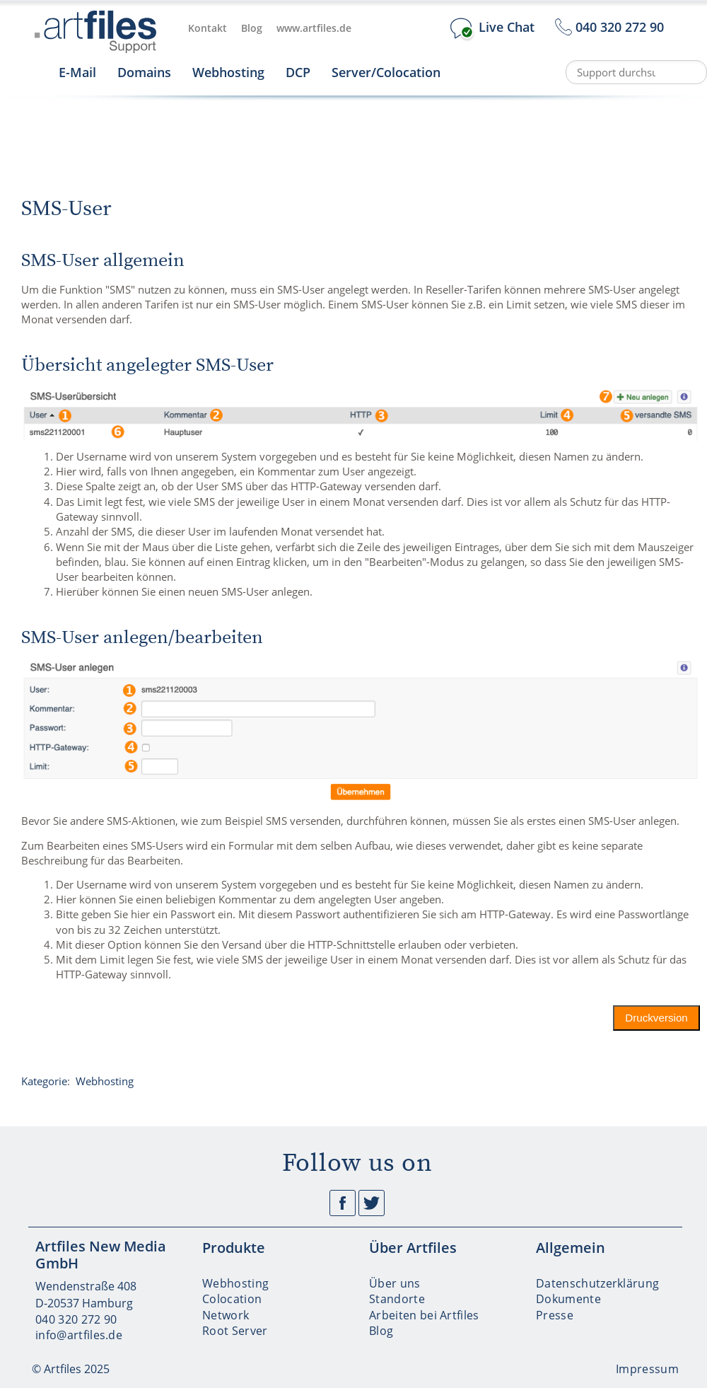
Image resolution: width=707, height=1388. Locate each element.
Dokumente (568, 1299)
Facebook (342, 1203)
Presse (554, 1315)
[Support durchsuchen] (636, 72)
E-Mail (77, 72)
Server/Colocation (386, 72)
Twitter (371, 1203)
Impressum (647, 1369)
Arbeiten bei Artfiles (424, 1315)
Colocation (232, 1299)
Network (225, 1315)
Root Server (235, 1330)
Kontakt (207, 28)
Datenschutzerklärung (597, 1283)
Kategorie (44, 1081)
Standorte (397, 1299)
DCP (298, 72)
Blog (251, 28)
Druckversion (657, 1018)
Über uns (395, 1283)
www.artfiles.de (313, 28)
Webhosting (228, 72)
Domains (144, 72)
